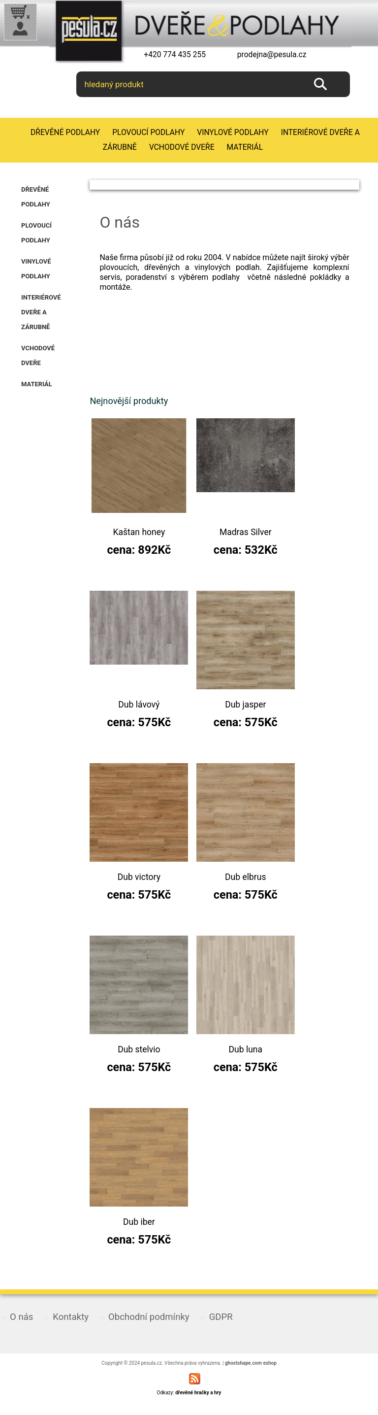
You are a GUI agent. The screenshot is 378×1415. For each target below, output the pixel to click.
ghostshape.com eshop (251, 1363)
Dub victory (139, 877)
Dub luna (246, 1049)
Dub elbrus (245, 877)
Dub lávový (138, 704)
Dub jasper (245, 704)
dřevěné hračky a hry (198, 1392)
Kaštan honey (139, 532)
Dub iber (139, 1222)
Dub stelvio (139, 1049)
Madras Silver (246, 532)
